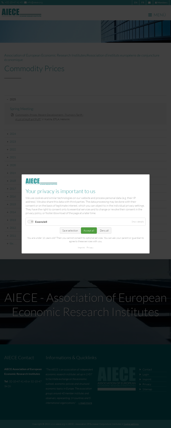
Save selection (70, 230)
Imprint (81, 247)
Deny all (104, 230)
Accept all (89, 230)
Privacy (90, 247)
